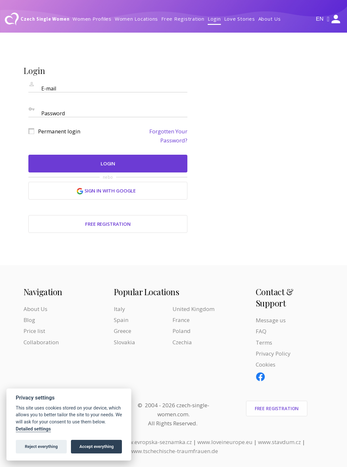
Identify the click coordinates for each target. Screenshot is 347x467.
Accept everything (96, 446)
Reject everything (41, 446)
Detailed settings (33, 429)
